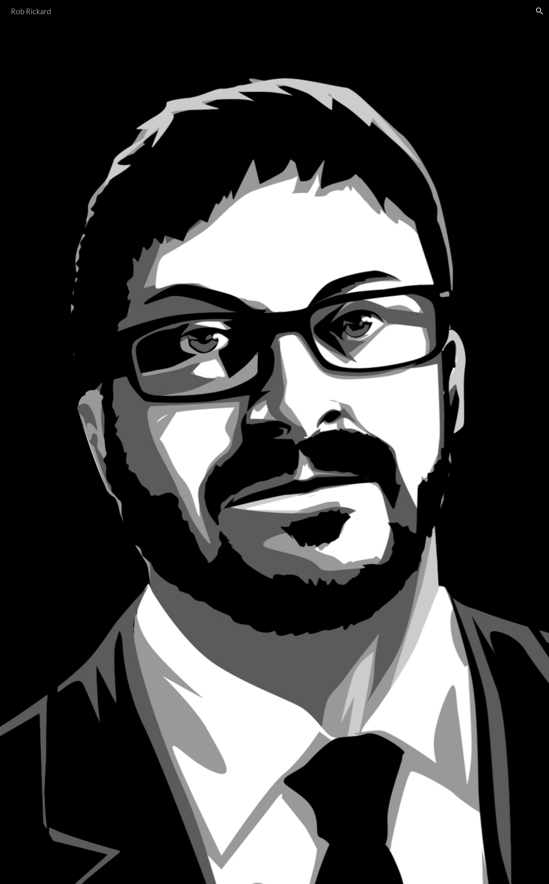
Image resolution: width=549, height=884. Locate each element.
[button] (539, 11)
